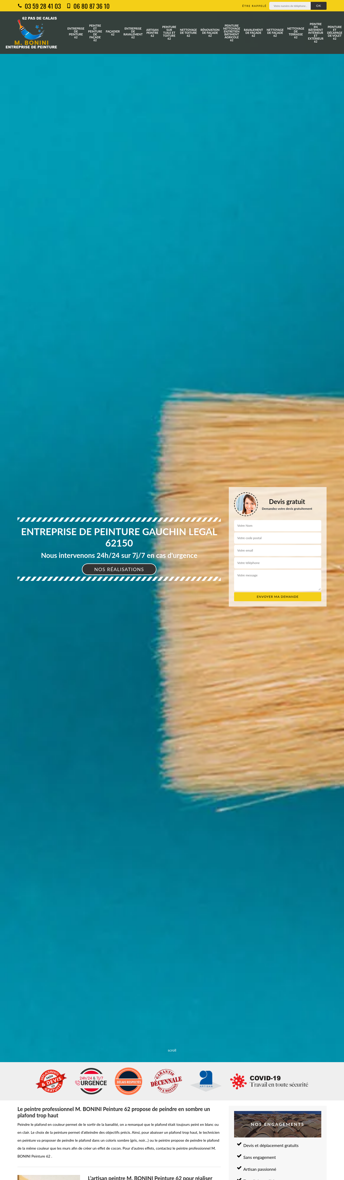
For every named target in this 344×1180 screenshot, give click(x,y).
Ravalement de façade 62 (253, 32)
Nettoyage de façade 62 (275, 32)
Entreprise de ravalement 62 (132, 33)
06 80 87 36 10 (88, 6)
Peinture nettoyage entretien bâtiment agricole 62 (231, 33)
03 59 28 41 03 (39, 6)
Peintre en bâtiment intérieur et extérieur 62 (316, 32)
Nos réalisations (119, 569)
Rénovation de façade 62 (210, 32)
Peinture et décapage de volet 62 (334, 32)
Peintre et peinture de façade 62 (95, 33)
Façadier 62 (113, 33)
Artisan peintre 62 (152, 32)
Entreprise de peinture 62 (75, 33)
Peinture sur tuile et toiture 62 (169, 32)
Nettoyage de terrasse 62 (295, 33)
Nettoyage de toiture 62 (188, 32)
